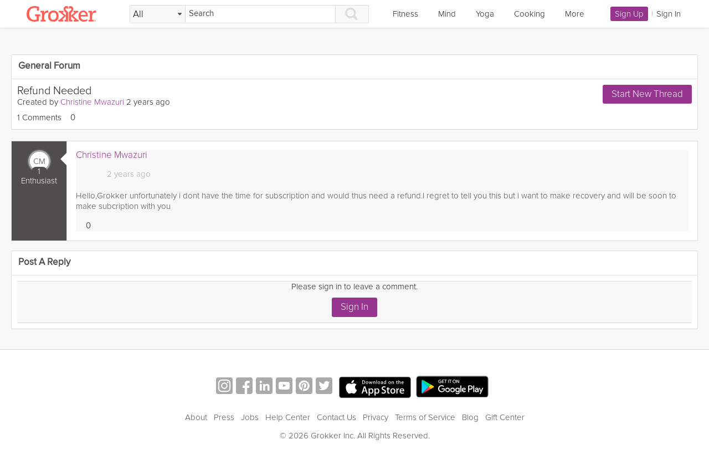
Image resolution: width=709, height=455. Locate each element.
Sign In (354, 307)
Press (224, 417)
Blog (470, 417)
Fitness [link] (405, 14)
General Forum (49, 66)
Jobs (250, 417)
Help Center (287, 417)
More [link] (574, 14)
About (196, 417)
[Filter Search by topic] (157, 14)
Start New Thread (647, 94)
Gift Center (505, 417)
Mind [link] (447, 14)
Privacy (375, 417)
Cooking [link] (529, 14)
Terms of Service (425, 417)
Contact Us (336, 417)
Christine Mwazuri (92, 102)
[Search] (260, 14)
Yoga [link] (485, 14)
